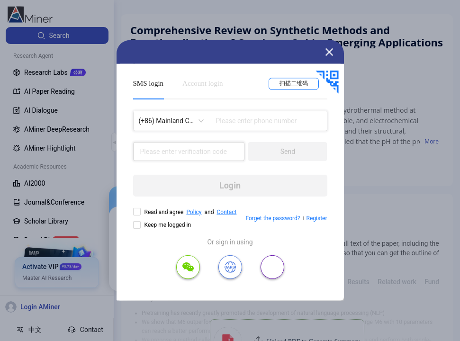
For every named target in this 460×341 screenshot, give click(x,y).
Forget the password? (272, 218)
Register (317, 218)
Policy (193, 212)
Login (230, 185)
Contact (226, 212)
